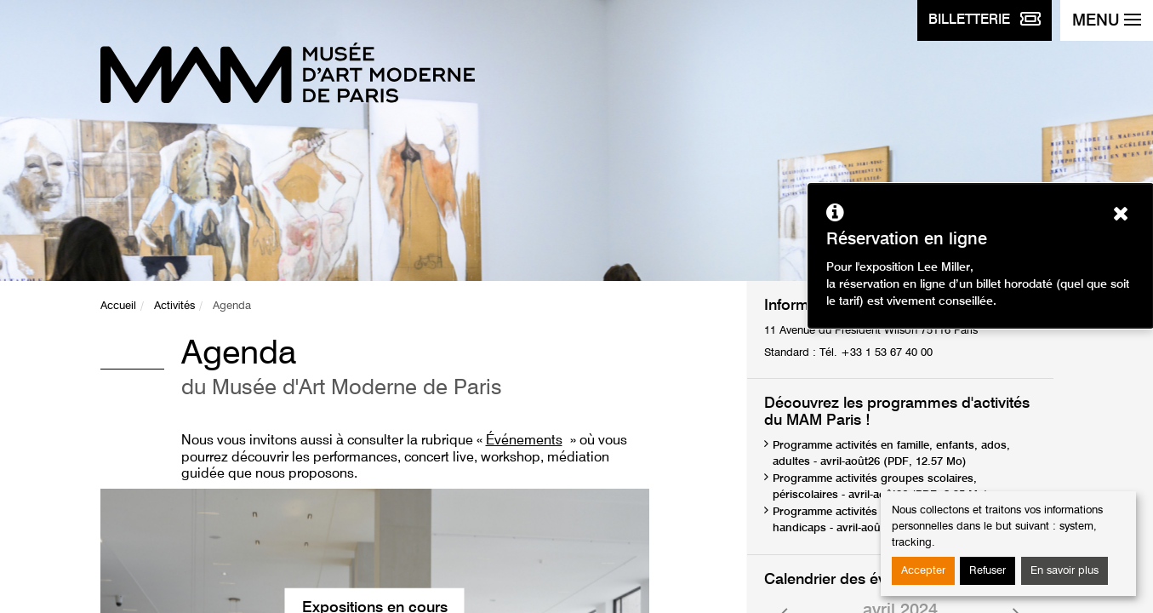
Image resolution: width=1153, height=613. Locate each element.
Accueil (118, 306)
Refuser (987, 570)
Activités (174, 306)
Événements (524, 441)
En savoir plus (1064, 570)
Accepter (923, 570)
